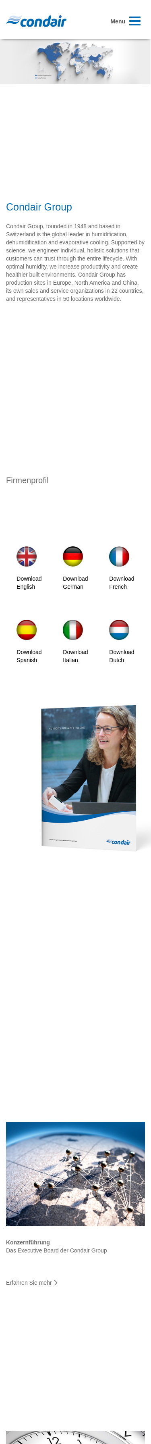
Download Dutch (121, 641)
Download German (75, 568)
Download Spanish (29, 641)
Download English (29, 568)
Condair (36, 21)
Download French (121, 568)
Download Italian (75, 641)
